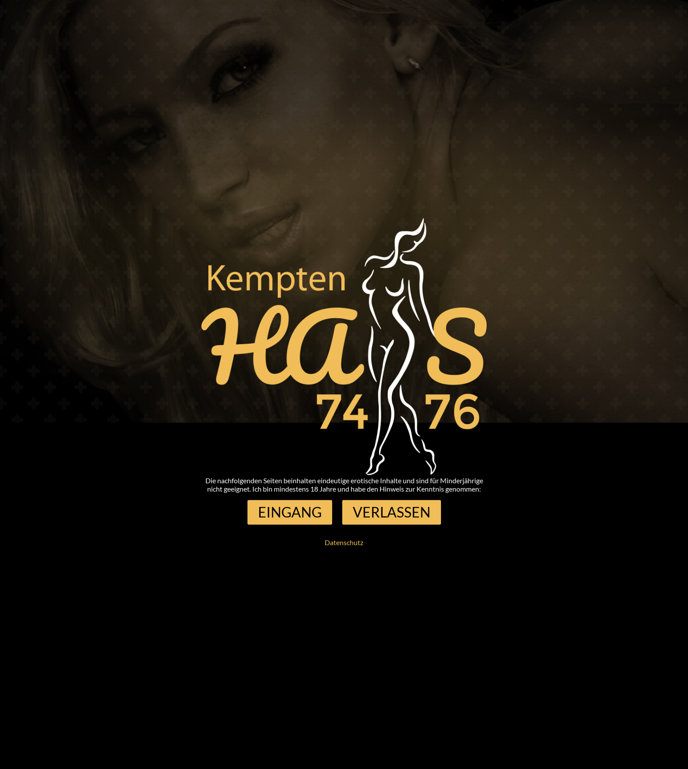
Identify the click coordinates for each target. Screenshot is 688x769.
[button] (289, 512)
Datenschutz (344, 542)
